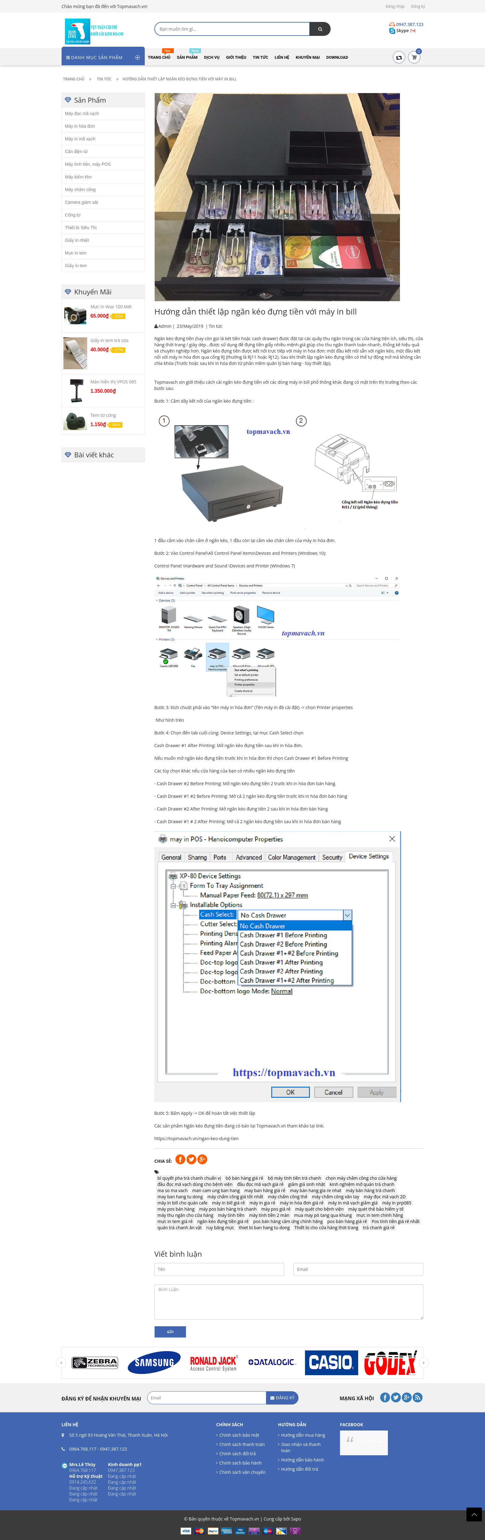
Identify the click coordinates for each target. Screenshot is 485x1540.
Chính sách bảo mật (239, 1435)
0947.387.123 (113, 1449)
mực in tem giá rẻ (175, 1221)
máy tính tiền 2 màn (269, 1215)
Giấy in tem (76, 265)
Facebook (373, 1441)
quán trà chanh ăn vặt (179, 1227)
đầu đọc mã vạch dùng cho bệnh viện (195, 1184)
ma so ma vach (172, 1190)
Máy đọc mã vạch (82, 113)
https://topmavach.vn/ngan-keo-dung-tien (196, 1138)
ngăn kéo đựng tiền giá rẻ (223, 1221)
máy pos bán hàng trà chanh (228, 1209)
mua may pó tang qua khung (323, 1215)
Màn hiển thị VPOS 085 (113, 382)
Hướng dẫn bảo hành (302, 1460)
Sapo (296, 1519)
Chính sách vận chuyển (242, 1472)
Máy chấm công (80, 189)
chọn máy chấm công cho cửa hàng (361, 1178)
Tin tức (215, 326)
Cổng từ (72, 214)
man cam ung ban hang (216, 1190)
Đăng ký (418, 6)
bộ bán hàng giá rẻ (244, 1178)
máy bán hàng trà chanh (370, 1190)
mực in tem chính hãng (380, 1215)
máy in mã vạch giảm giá (353, 1203)
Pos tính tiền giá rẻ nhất (395, 1221)
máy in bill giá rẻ (228, 1203)
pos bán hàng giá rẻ (347, 1221)
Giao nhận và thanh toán (301, 1447)
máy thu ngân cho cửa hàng (185, 1215)
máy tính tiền (231, 1215)
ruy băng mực (220, 1227)
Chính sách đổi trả (237, 1454)
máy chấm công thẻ (287, 1197)
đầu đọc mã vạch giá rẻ (260, 1184)
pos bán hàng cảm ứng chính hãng (288, 1221)
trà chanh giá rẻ (378, 1227)
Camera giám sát (81, 202)
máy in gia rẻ (262, 1203)
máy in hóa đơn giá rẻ (302, 1203)
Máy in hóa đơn (80, 126)
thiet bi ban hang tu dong (264, 1227)
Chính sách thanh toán (242, 1444)
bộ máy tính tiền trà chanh (294, 1178)
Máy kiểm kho (78, 176)
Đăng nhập (395, 6)
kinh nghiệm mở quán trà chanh (362, 1184)
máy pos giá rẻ (276, 1209)
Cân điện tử (76, 151)
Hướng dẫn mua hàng (303, 1435)
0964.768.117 (82, 1449)
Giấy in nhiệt (77, 240)
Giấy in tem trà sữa (109, 340)
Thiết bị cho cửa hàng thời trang (326, 1227)
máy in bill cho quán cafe (182, 1203)
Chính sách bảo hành (240, 1463)
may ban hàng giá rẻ (264, 1190)
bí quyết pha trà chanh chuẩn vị (189, 1178)
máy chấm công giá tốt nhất (236, 1197)
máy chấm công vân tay (335, 1197)
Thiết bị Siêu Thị (81, 227)
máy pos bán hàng (176, 1209)
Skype (399, 30)
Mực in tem (76, 252)
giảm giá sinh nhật (306, 1184)
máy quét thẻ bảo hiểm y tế (376, 1209)
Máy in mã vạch (80, 138)
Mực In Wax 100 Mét (110, 307)
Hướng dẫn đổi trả (299, 1469)
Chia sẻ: (163, 1161)
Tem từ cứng (103, 415)
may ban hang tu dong (180, 1197)
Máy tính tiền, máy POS (88, 164)
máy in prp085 (396, 1203)
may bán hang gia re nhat (315, 1190)
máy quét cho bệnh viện (319, 1209)
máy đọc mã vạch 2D (385, 1197)
